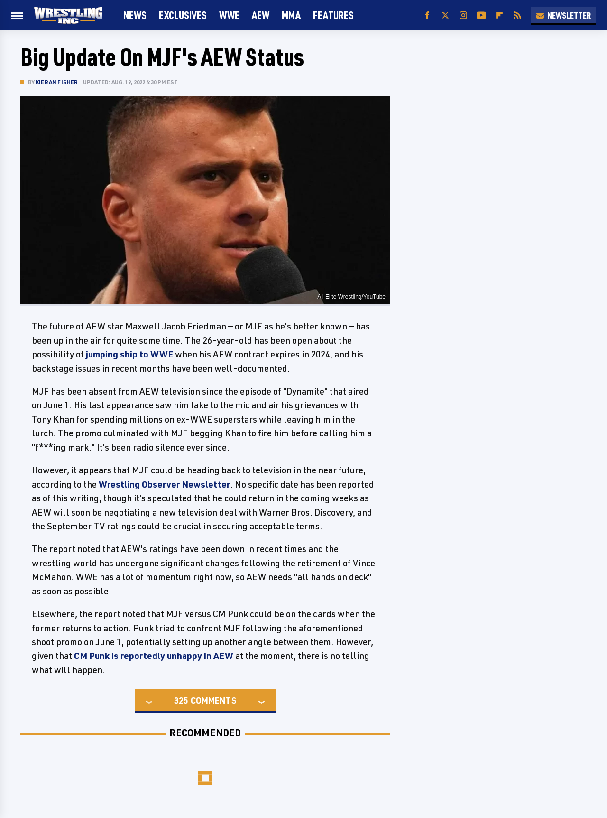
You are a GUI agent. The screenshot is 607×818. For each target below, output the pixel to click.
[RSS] (517, 15)
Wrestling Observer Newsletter (164, 484)
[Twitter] (445, 15)
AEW (260, 15)
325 (181, 700)
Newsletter (563, 15)
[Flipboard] (499, 15)
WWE (229, 15)
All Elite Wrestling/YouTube (351, 297)
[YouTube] (481, 15)
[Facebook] (427, 15)
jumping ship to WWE (129, 354)
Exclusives (183, 15)
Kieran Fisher (57, 81)
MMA (291, 15)
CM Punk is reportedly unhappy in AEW (153, 655)
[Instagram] (463, 15)
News (135, 15)
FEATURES (333, 15)
